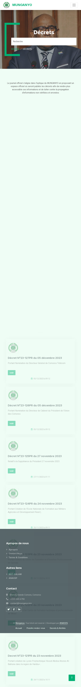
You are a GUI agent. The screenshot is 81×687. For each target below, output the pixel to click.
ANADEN (64, 623)
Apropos (13, 549)
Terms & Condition (18, 557)
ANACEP (13, 578)
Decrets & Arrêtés (58, 628)
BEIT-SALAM (15, 574)
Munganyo (20, 623)
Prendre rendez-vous (36, 628)
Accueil (15, 49)
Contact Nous (15, 553)
